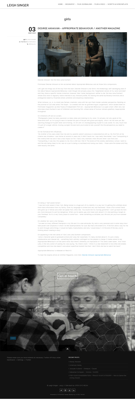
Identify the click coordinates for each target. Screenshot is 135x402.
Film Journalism (84, 4)
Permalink (32, 44)
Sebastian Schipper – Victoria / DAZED (84, 375)
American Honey (76, 368)
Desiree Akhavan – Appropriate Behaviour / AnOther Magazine (79, 28)
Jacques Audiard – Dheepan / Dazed (83, 372)
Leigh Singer (18, 5)
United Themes (80, 397)
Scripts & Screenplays (118, 4)
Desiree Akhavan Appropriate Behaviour (96, 255)
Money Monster (75, 365)
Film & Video (99, 4)
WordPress (60, 397)
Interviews (32, 42)
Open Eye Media (81, 388)
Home (60, 4)
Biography (70, 4)
